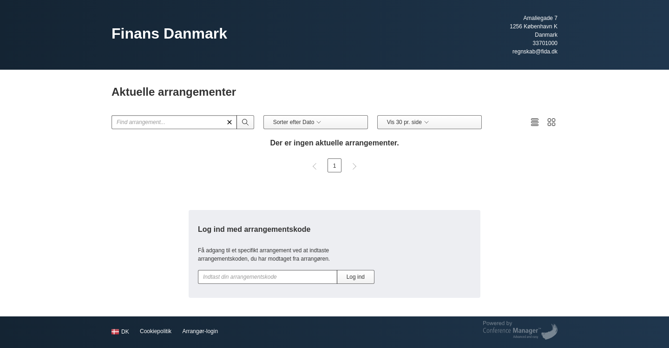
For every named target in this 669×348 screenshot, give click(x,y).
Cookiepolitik (155, 331)
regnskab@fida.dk (535, 51)
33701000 (545, 43)
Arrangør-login (200, 331)
